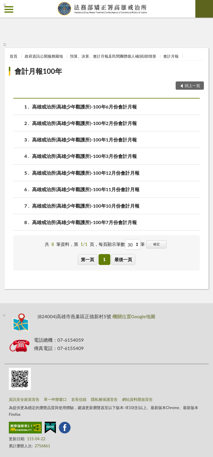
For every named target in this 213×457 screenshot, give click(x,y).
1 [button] (104, 259)
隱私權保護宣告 (104, 399)
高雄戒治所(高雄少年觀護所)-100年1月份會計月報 (84, 139)
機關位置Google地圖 (133, 316)
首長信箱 (78, 399)
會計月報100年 (38, 71)
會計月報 (171, 56)
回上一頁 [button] (192, 85)
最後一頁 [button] (123, 259)
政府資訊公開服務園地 (44, 56)
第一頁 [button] (87, 259)
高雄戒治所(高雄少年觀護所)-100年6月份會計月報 (84, 106)
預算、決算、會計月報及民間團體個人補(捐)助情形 (113, 56)
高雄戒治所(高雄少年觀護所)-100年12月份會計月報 (85, 172)
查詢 (204, 9)
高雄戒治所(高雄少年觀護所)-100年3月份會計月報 (84, 156)
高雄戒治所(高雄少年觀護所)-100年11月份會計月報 (85, 189)
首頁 (13, 56)
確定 (156, 244)
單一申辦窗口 (55, 399)
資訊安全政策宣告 (24, 399)
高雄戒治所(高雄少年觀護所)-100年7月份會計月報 (84, 222)
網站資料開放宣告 (137, 399)
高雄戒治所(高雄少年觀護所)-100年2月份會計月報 (84, 123)
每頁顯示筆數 (112, 244)
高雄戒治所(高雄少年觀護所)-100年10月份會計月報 (85, 205)
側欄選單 (8, 9)
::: (4, 4)
